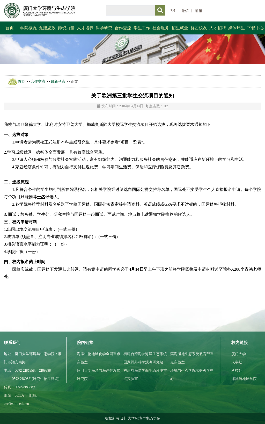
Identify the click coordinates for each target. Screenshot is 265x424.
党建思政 (47, 28)
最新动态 (58, 81)
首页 (9, 28)
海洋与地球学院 (244, 379)
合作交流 (123, 28)
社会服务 (160, 28)
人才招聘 (217, 28)
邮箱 (198, 11)
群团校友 (198, 28)
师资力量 (66, 28)
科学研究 (104, 28)
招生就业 (180, 28)
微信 (185, 11)
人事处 (236, 362)
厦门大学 (238, 354)
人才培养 (85, 28)
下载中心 (255, 28)
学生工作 (142, 28)
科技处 (236, 370)
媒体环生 (236, 28)
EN (173, 11)
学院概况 (28, 28)
